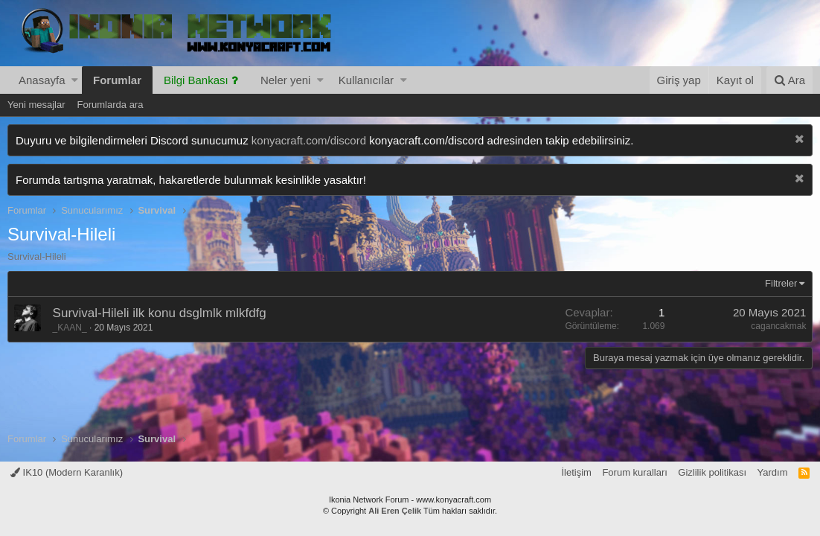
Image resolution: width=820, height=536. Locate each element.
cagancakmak (778, 326)
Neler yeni (285, 80)
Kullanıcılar (366, 80)
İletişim (576, 472)
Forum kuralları (634, 472)
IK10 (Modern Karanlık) (66, 472)
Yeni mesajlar (36, 104)
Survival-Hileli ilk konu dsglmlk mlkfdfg (159, 313)
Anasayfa (42, 80)
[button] (75, 80)
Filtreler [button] (781, 283)
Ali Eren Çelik (394, 510)
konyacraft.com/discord (309, 140)
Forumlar (117, 80)
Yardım (772, 472)
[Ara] (789, 80)
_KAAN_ (70, 327)
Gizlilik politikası (712, 472)
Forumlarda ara (110, 104)
